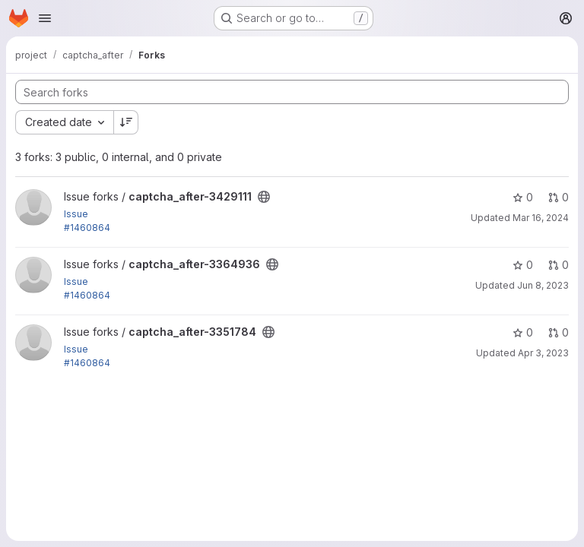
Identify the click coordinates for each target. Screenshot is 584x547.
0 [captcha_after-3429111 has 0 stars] (523, 197)
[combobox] (64, 122)
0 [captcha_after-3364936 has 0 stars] (523, 264)
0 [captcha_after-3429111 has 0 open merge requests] (558, 197)
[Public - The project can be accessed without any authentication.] (264, 197)
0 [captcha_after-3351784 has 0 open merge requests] (558, 332)
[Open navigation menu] (45, 18)
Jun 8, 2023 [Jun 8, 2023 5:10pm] (543, 285)
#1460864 (87, 227)
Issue (76, 214)
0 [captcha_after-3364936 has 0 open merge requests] (558, 264)
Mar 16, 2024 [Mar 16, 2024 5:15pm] (541, 217)
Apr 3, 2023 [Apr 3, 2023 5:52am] (543, 353)
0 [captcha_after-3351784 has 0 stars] (523, 332)
